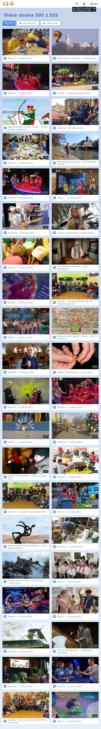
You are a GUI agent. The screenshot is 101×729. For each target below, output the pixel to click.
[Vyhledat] (76, 4)
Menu (94, 4)
